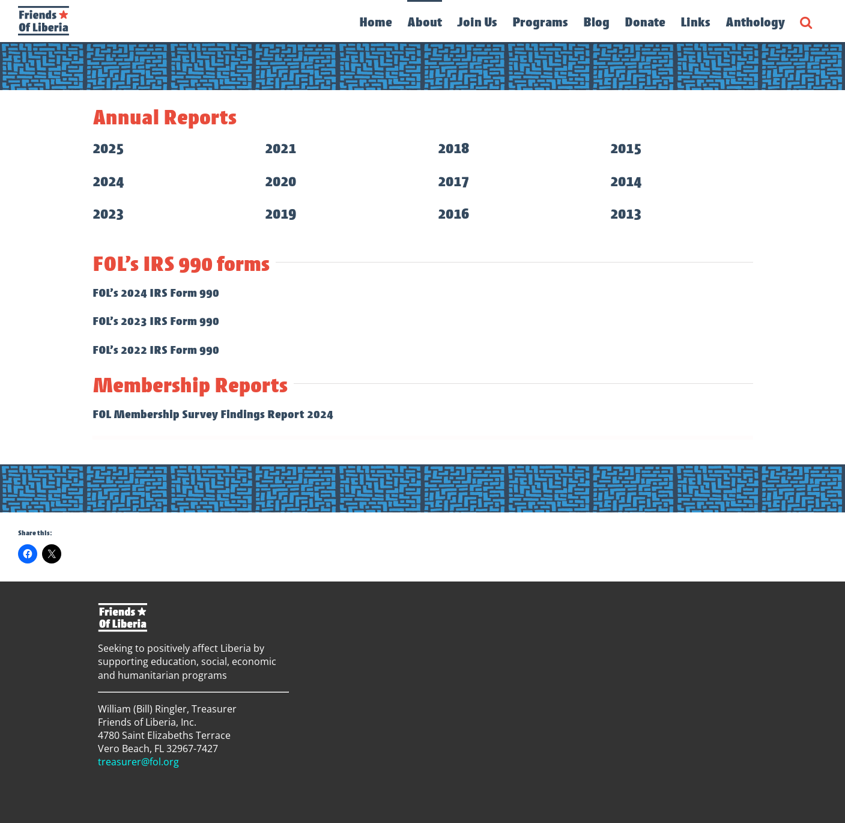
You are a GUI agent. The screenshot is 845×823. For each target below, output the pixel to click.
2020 (280, 181)
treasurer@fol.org (138, 761)
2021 (280, 148)
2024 (108, 181)
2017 (453, 181)
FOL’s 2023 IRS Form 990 (155, 321)
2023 (108, 213)
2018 (453, 148)
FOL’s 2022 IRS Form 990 (155, 350)
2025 (108, 148)
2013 (625, 213)
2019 (280, 213)
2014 (625, 181)
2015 (625, 148)
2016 (453, 213)
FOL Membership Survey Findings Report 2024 (212, 414)
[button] (806, 21)
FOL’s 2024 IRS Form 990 (155, 293)
